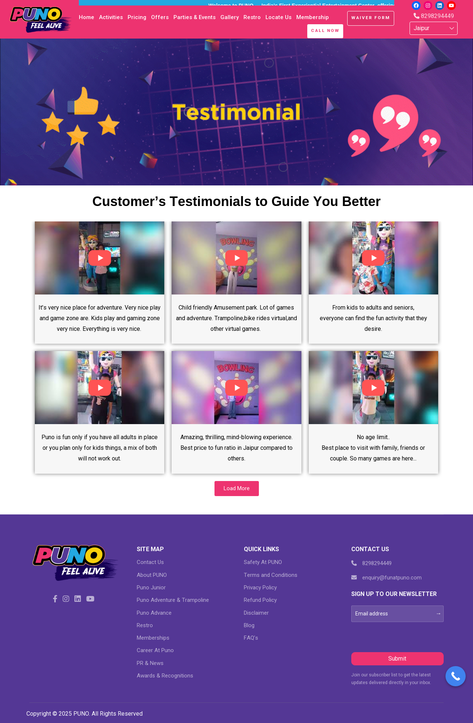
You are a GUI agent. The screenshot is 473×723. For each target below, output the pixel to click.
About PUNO (152, 575)
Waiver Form (370, 17)
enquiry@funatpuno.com (386, 577)
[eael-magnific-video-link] (99, 257)
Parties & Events (194, 17)
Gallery (229, 17)
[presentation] (407, 636)
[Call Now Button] (455, 676)
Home (86, 17)
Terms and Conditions (270, 575)
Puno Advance (154, 613)
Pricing (137, 17)
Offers (160, 17)
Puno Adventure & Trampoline (173, 600)
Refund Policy (260, 600)
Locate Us (278, 17)
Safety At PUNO (263, 562)
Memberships (153, 638)
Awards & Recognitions (165, 675)
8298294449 (434, 15)
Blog (249, 625)
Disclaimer (256, 613)
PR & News (150, 663)
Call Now (325, 30)
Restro (252, 17)
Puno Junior (151, 587)
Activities (111, 17)
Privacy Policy (260, 587)
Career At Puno (155, 650)
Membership (312, 17)
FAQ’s (251, 638)
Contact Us (150, 562)
